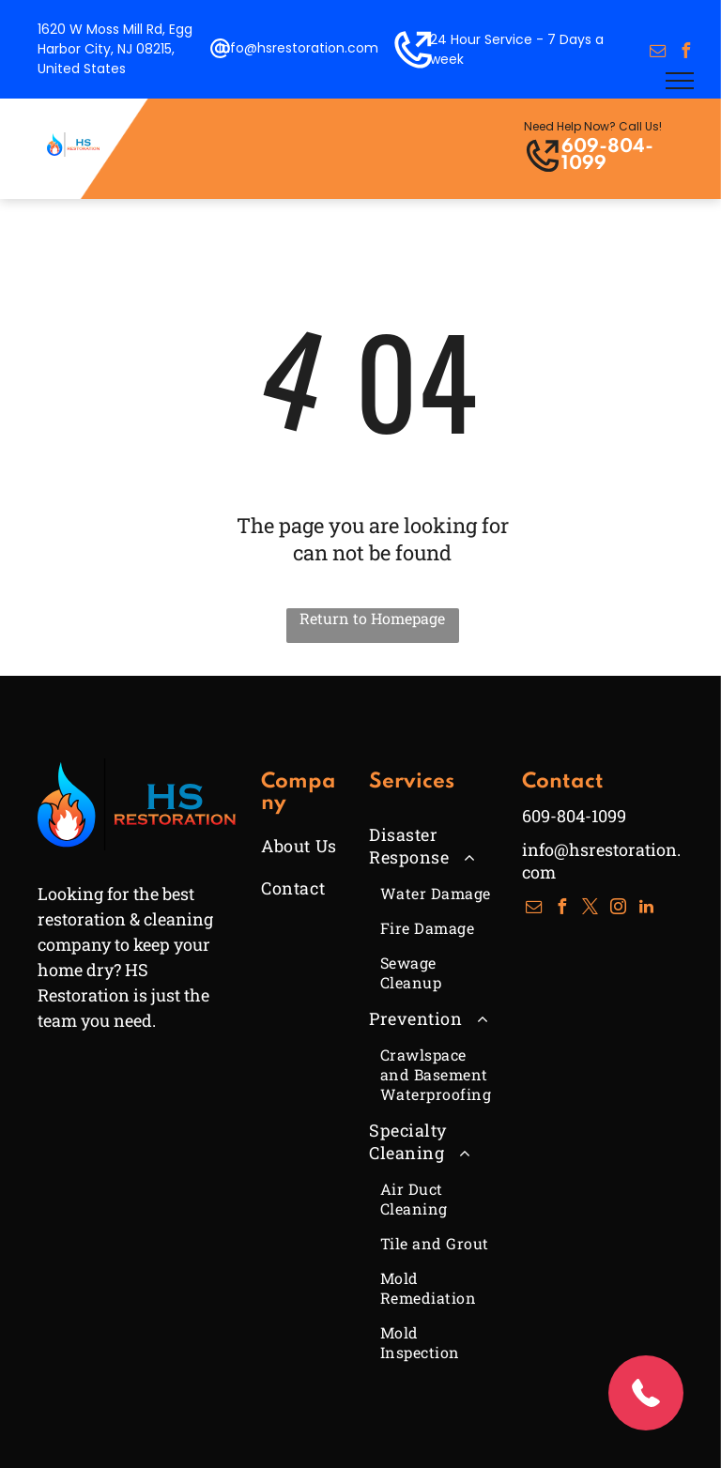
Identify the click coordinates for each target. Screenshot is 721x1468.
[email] (657, 53)
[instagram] (618, 909)
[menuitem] (330, 845)
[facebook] (685, 53)
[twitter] (590, 909)
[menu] (679, 80)
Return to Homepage (372, 618)
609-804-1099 (607, 156)
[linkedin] (647, 909)
